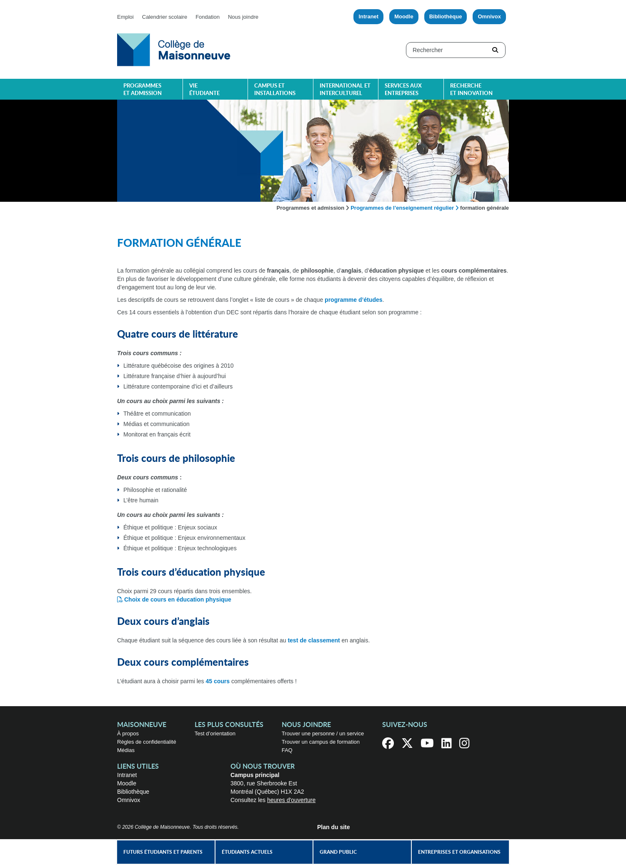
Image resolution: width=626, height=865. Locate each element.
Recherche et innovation (471, 89)
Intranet (368, 16)
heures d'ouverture (291, 800)
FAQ (287, 750)
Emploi (125, 17)
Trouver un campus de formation (321, 742)
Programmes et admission (142, 89)
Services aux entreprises (403, 89)
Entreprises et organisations (459, 852)
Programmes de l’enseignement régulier (402, 208)
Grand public (338, 852)
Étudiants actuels (247, 852)
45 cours (217, 681)
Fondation (207, 17)
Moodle (403, 16)
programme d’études (353, 299)
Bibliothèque (445, 16)
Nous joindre (243, 17)
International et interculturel (345, 89)
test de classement (314, 640)
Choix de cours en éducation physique (177, 599)
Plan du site (333, 827)
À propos (128, 733)
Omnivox (489, 16)
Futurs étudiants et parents (163, 852)
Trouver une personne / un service (323, 733)
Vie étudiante (204, 89)
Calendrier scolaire (164, 17)
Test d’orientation (215, 733)
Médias (126, 750)
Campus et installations (274, 89)
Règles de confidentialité (146, 742)
